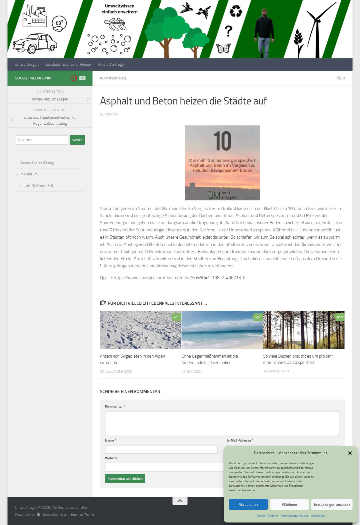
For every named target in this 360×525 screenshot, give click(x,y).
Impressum (317, 516)
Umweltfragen (27, 64)
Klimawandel (113, 78)
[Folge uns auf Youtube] (82, 78)
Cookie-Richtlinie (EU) (36, 185)
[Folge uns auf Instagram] (74, 78)
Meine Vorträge (111, 64)
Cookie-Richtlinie (267, 516)
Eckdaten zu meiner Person (68, 64)
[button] (350, 453)
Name (110, 440)
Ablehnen (289, 504)
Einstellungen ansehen (332, 504)
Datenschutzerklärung (294, 516)
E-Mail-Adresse (240, 440)
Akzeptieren (248, 504)
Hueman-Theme (82, 514)
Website (111, 458)
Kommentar (115, 406)
